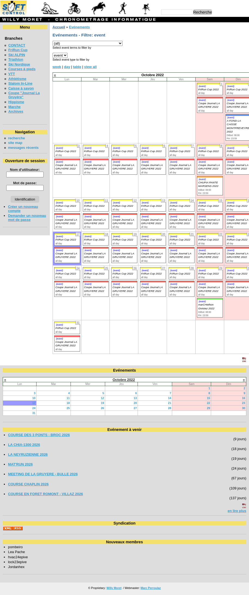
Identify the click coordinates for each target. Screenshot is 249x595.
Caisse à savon (21, 88)
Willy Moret (114, 588)
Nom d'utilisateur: (25, 170)
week (57, 67)
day (67, 67)
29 (208, 408)
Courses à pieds (21, 69)
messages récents (23, 148)
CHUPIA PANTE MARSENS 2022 (208, 184)
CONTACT (16, 45)
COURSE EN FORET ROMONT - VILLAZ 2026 (45, 494)
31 (34, 413)
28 (169, 408)
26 (102, 408)
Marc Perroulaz (151, 588)
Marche (14, 107)
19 (102, 403)
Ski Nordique (19, 64)
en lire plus (237, 511)
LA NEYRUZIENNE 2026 (28, 454)
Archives (15, 111)
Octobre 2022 (124, 380)
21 (169, 403)
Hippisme (16, 102)
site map (15, 143)
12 (102, 398)
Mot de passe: (25, 183)
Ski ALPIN (16, 55)
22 (208, 403)
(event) (202, 86)
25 (68, 408)
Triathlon (15, 59)
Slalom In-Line (20, 83)
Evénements (79, 27)
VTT (11, 74)
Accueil (59, 27)
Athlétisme (17, 79)
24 (34, 408)
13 (135, 398)
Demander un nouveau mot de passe (27, 218)
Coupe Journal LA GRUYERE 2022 (66, 167)
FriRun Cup (18, 50)
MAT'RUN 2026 (20, 464)
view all (90, 67)
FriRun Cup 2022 (208, 89)
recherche (16, 138)
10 (34, 398)
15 (208, 398)
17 (34, 403)
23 (243, 403)
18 (68, 403)
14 (169, 398)
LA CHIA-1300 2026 (24, 445)
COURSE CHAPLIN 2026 (28, 484)
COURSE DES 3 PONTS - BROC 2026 (39, 435)
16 (243, 398)
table (77, 67)
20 (135, 403)
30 (243, 408)
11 (68, 398)
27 (135, 408)
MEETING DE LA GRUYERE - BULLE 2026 (43, 474)
